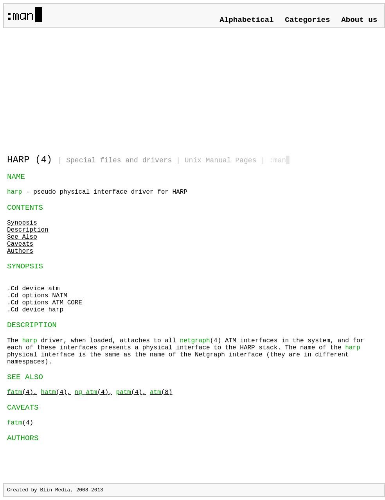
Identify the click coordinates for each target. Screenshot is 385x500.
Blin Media (55, 490)
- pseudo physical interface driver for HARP (97, 192)
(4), (22, 392)
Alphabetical (246, 20)
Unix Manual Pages (221, 160)
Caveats (20, 244)
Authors (20, 251)
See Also (22, 237)
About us (359, 20)
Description (28, 230)
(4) (20, 422)
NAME (16, 177)
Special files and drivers (119, 160)
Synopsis (22, 223)
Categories (307, 20)
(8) (161, 392)
